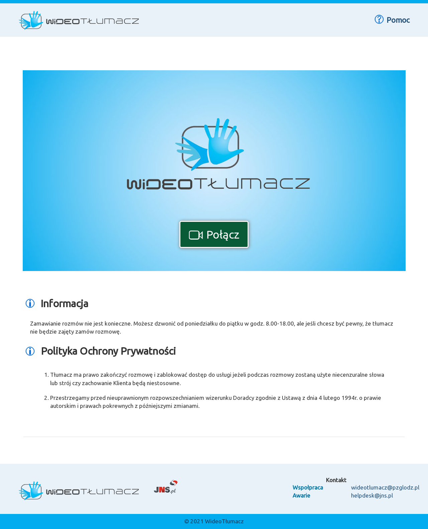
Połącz (214, 234)
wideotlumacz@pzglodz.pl (385, 487)
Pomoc (391, 19)
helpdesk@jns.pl (372, 495)
